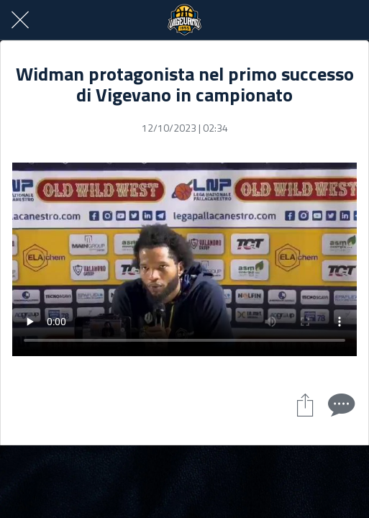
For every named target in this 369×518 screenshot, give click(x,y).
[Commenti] (339, 404)
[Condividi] (305, 404)
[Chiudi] (20, 20)
